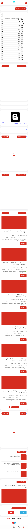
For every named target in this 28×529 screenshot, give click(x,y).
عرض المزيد (5, 66)
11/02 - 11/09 (20, 31)
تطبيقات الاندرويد (22, 299)
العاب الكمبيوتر (23, 235)
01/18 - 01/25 (20, 21)
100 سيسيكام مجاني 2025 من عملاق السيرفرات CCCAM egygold (14, 392)
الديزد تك (8, 518)
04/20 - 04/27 (20, 49)
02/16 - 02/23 (20, 59)
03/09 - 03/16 (20, 57)
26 (23, 14)
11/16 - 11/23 (21, 27)
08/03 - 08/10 (20, 35)
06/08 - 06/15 (20, 41)
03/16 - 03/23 (20, 55)
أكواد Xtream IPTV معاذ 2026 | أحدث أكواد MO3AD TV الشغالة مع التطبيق (16, 360)
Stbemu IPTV (23, 331)
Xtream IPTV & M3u (22, 363)
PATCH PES (24, 267)
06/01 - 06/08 (20, 43)
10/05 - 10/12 (20, 33)
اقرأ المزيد (23, 243)
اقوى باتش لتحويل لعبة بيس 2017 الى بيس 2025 (13, 18)
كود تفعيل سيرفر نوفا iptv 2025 (13, 471)
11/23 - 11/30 (20, 25)
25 (23, 23)
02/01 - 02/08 (20, 19)
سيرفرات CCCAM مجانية (21, 395)
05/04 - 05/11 (20, 47)
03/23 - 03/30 (20, 53)
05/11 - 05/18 (20, 45)
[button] (24, 527)
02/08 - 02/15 (20, 16)
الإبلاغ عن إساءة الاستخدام (18, 129)
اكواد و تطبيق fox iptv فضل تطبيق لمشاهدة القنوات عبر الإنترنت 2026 (15, 328)
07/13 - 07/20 (20, 37)
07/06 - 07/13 (20, 39)
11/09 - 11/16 (20, 29)
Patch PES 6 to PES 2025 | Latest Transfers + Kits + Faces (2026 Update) (15, 263)
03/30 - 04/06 (20, 51)
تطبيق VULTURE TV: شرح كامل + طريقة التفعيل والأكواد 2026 (16, 295)
